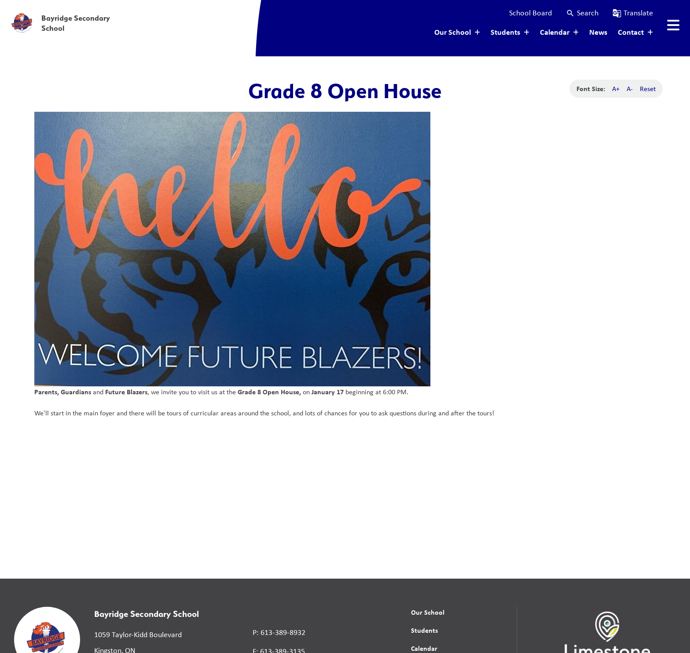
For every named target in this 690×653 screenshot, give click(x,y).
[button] (582, 13)
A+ (616, 88)
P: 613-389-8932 (279, 632)
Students (424, 630)
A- (630, 88)
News (598, 31)
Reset (648, 88)
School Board (530, 12)
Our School (427, 612)
